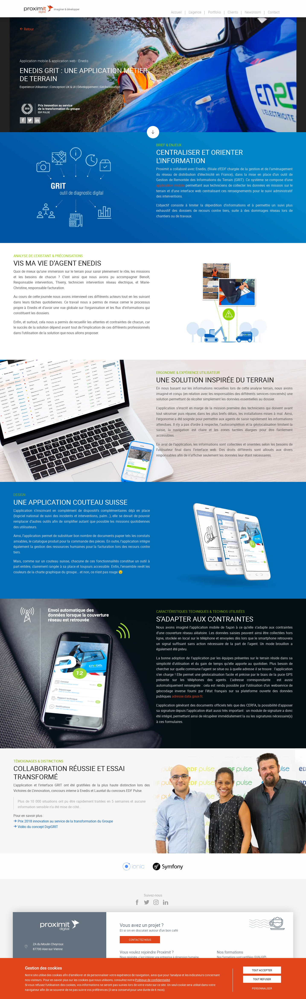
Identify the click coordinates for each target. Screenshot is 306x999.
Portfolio (214, 12)
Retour (27, 29)
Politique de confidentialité (152, 980)
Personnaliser (262, 988)
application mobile (170, 185)
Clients (233, 12)
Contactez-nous (140, 939)
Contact (274, 12)
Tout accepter (262, 970)
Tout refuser (262, 979)
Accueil (176, 12)
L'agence (195, 12)
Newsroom (253, 12)
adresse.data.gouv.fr (187, 696)
